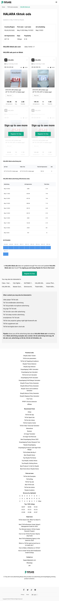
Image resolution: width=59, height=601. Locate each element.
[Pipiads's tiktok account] (31, 590)
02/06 (29, 507)
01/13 (29, 509)
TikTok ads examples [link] (12, 7)
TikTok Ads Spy (29, 414)
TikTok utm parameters (29, 358)
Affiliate (29, 404)
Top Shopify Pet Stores (29, 458)
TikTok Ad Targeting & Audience (29, 361)
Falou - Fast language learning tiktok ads (7, 283)
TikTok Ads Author (29, 487)
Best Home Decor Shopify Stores (29, 469)
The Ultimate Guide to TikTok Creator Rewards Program (29, 530)
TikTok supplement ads (10, 323)
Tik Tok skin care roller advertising (14, 311)
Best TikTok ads (29, 484)
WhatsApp (29, 563)
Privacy (22, 594)
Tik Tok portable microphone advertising (16, 305)
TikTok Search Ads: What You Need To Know (29, 520)
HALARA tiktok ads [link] (25, 7)
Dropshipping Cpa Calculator (29, 372)
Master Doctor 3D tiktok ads (18, 286)
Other (39, 501)
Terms (27, 594)
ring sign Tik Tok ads (9, 308)
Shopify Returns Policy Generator (29, 393)
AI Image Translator (29, 434)
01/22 (35, 507)
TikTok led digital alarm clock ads (14, 326)
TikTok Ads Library (29, 420)
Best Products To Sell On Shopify (29, 466)
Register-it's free (16, 134)
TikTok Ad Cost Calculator (29, 375)
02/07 (23, 507)
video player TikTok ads (10, 299)
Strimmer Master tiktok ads (29, 286)
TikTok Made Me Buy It (29, 452)
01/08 (29, 512)
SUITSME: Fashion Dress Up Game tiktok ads (29, 283)
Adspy (29, 412)
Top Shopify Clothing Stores (29, 463)
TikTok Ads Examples (29, 476)
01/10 (35, 509)
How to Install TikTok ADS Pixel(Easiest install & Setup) (29, 551)
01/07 (35, 512)
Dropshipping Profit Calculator (29, 377)
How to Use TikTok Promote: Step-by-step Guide (29, 535)
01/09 (23, 512)
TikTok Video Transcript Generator (29, 425)
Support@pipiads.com (29, 560)
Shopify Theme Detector (29, 364)
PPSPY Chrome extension (29, 401)
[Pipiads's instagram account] (35, 590)
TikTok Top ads (29, 482)
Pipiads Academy (29, 490)
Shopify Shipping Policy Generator (29, 396)
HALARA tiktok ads (40, 283)
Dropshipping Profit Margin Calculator (29, 380)
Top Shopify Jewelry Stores (29, 460)
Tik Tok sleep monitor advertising (13, 314)
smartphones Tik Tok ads (11, 317)
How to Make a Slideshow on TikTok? (29, 548)
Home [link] (3, 7)
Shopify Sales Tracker (29, 355)
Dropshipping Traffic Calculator (29, 369)
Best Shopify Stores (29, 455)
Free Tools (29, 399)
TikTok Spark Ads (29, 417)
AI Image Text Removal (29, 436)
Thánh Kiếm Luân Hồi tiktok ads (40, 286)
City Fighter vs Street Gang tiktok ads (18, 283)
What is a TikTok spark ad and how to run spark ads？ (29, 544)
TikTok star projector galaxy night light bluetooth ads (20, 320)
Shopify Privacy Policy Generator (29, 383)
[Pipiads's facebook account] (24, 590)
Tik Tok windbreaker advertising (13, 302)
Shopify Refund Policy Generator (29, 386)
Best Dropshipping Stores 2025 (29, 439)
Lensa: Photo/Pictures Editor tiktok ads (51, 283)
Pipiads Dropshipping (29, 445)
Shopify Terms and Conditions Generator (29, 389)
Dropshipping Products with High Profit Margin (29, 448)
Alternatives (29, 428)
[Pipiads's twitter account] (27, 590)
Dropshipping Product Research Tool (29, 442)
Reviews (29, 431)
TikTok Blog (29, 479)
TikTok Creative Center (29, 423)
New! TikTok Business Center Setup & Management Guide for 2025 (29, 525)
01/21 (23, 509)
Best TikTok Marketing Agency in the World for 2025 (29, 539)
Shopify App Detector (29, 366)
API (30, 565)
